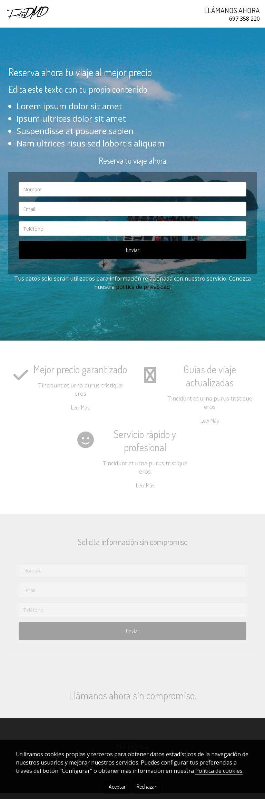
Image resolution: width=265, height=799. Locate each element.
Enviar (132, 256)
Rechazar (146, 786)
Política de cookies (219, 771)
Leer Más (80, 413)
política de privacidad (143, 293)
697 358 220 (244, 18)
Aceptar (117, 786)
